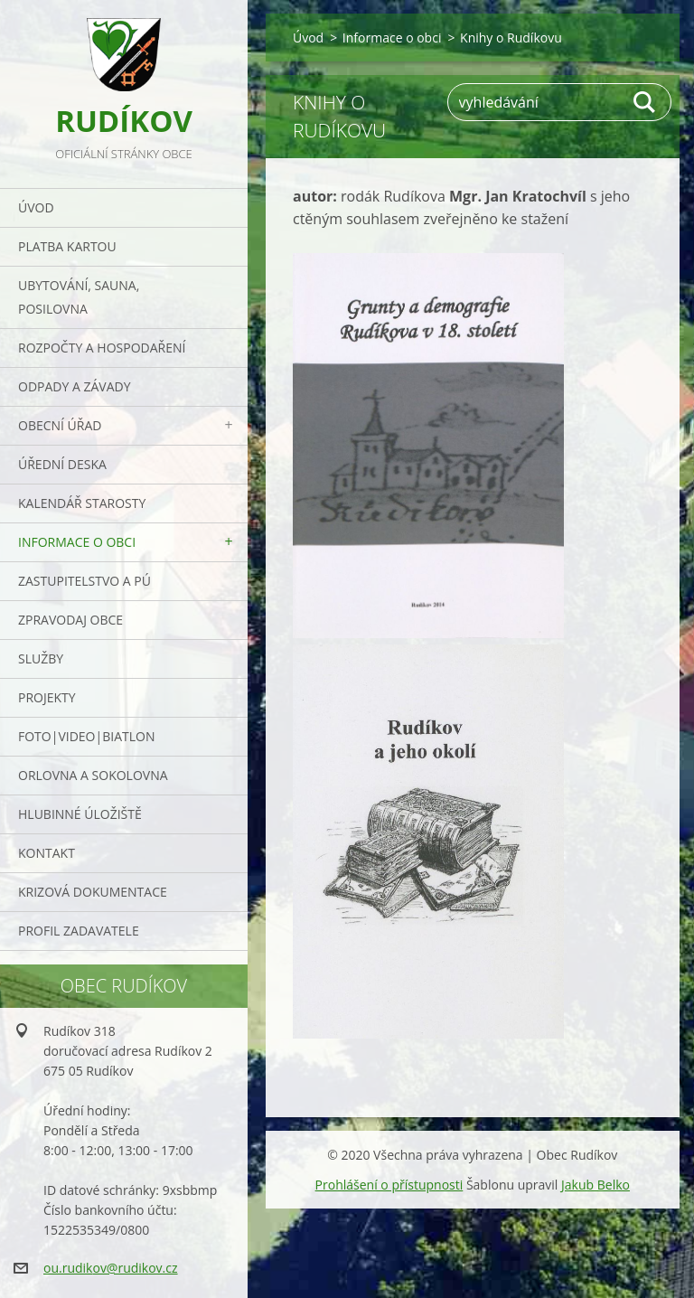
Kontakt (46, 852)
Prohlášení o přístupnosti (389, 1184)
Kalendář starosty (81, 503)
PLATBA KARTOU (67, 246)
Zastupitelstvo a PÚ (84, 580)
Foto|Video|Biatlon (86, 736)
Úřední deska (62, 464)
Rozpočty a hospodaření (101, 347)
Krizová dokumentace (92, 891)
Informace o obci (77, 541)
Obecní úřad (59, 425)
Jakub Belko (595, 1184)
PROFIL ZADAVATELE (78, 930)
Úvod (36, 207)
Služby (40, 658)
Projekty (47, 697)
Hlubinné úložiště (80, 814)
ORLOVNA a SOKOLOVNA (93, 775)
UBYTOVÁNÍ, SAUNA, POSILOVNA (78, 297)
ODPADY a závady (74, 386)
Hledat (645, 102)
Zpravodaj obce (70, 619)
